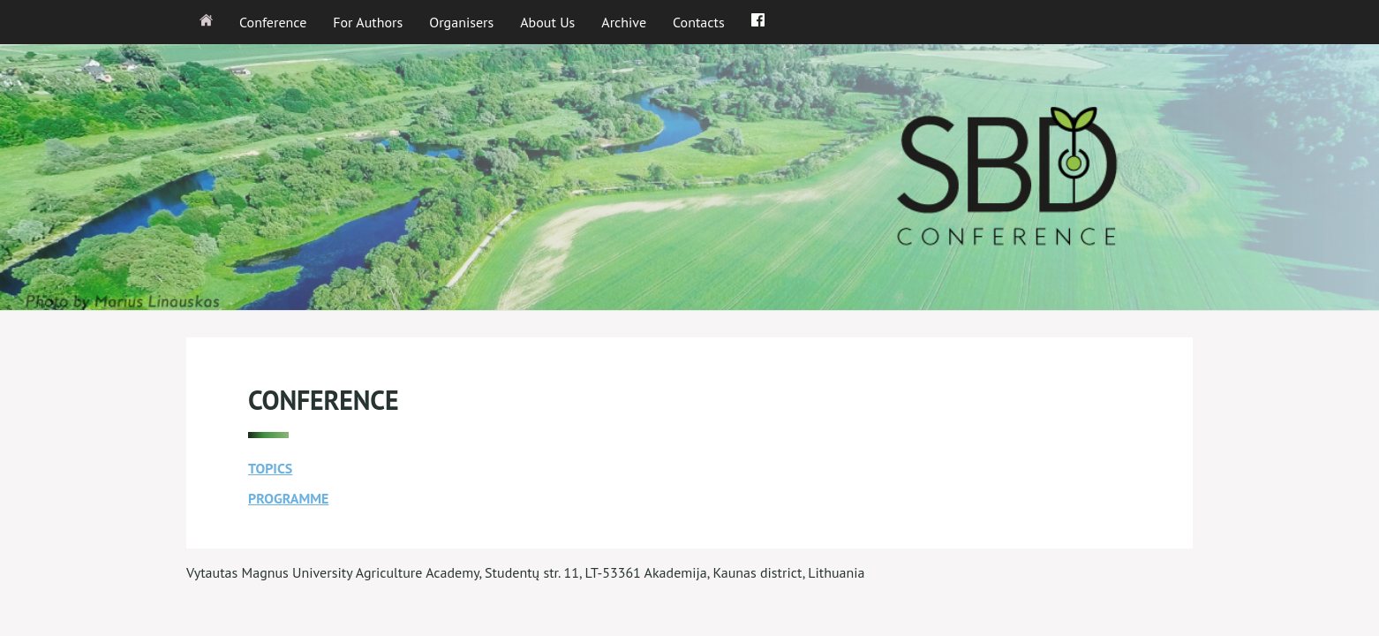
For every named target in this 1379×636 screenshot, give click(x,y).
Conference (272, 22)
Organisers (461, 22)
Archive (623, 22)
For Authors (368, 22)
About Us (547, 22)
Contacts (699, 22)
